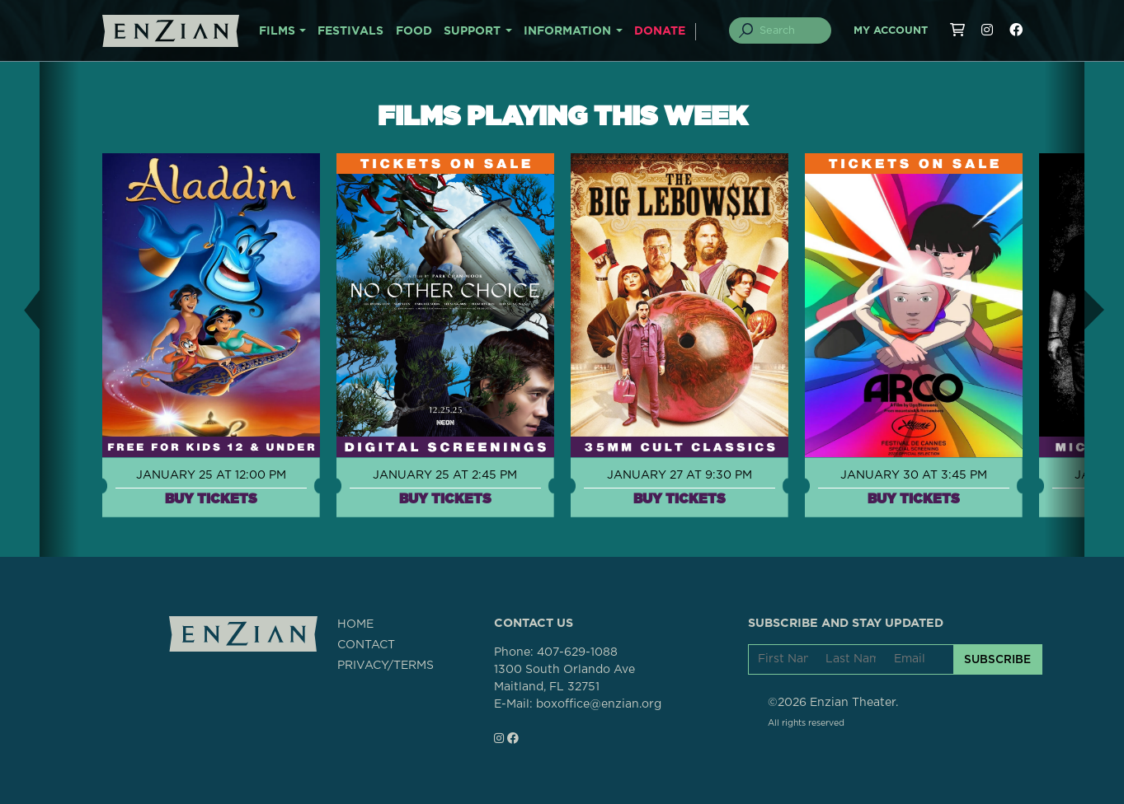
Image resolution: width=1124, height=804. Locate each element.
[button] (20, 309)
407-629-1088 (577, 652)
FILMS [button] (277, 31)
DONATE (659, 31)
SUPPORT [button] (472, 31)
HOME (355, 624)
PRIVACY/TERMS (385, 665)
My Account (891, 31)
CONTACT (366, 645)
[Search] (789, 30)
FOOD (414, 31)
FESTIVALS (350, 31)
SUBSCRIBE (997, 659)
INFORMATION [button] (567, 31)
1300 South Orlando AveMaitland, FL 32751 (564, 678)
